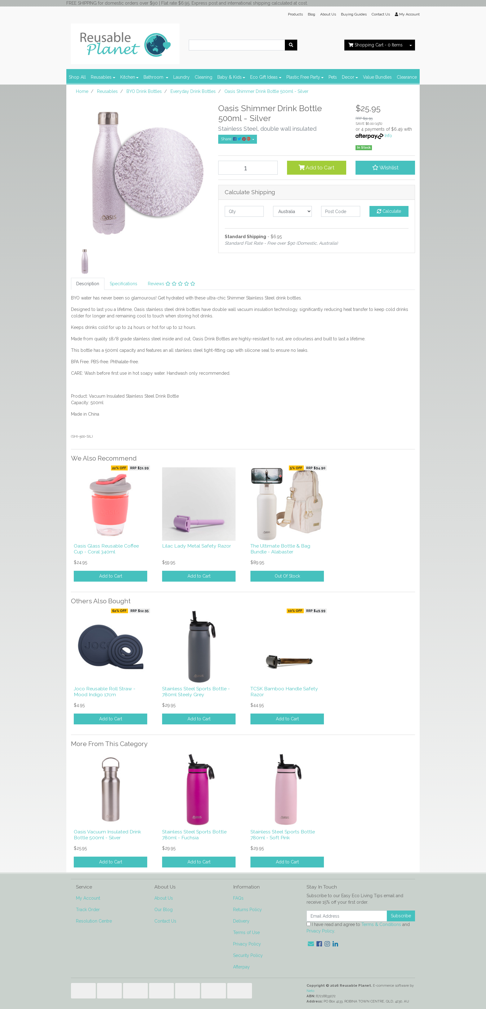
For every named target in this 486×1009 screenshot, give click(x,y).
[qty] (244, 211)
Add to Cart (316, 167)
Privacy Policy (247, 943)
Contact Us (381, 14)
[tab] (87, 284)
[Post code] (340, 211)
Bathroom (154, 77)
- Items (375, 44)
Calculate (389, 211)
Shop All (77, 77)
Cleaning (203, 77)
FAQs (238, 898)
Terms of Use (246, 932)
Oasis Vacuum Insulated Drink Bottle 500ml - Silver (107, 835)
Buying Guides (354, 14)
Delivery (241, 921)
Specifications (123, 283)
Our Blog (163, 909)
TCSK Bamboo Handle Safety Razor (284, 691)
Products (295, 14)
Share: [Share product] (236, 139)
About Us (328, 14)
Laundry (181, 77)
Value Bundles (377, 77)
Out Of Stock (287, 576)
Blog (311, 14)
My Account (88, 898)
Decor (348, 77)
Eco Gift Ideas (264, 77)
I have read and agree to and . (358, 927)
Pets (333, 77)
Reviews (171, 283)
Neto (310, 991)
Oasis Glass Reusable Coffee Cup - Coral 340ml (106, 549)
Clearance (407, 77)
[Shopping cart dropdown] (410, 45)
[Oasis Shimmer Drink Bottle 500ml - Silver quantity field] (248, 168)
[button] (385, 167)
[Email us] (311, 944)
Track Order (88, 909)
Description (87, 283)
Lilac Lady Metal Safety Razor (196, 546)
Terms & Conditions (381, 924)
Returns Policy (247, 909)
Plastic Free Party (303, 77)
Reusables (101, 77)
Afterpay (241, 966)
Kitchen (127, 77)
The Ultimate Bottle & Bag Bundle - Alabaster (280, 549)
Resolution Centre (94, 921)
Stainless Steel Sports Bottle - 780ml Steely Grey (196, 691)
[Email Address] (347, 916)
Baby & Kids (229, 77)
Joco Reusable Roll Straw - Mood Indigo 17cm (104, 691)
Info (388, 135)
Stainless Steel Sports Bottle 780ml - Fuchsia (194, 835)
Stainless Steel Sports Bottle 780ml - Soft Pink (282, 835)
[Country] (292, 211)
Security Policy (248, 955)
